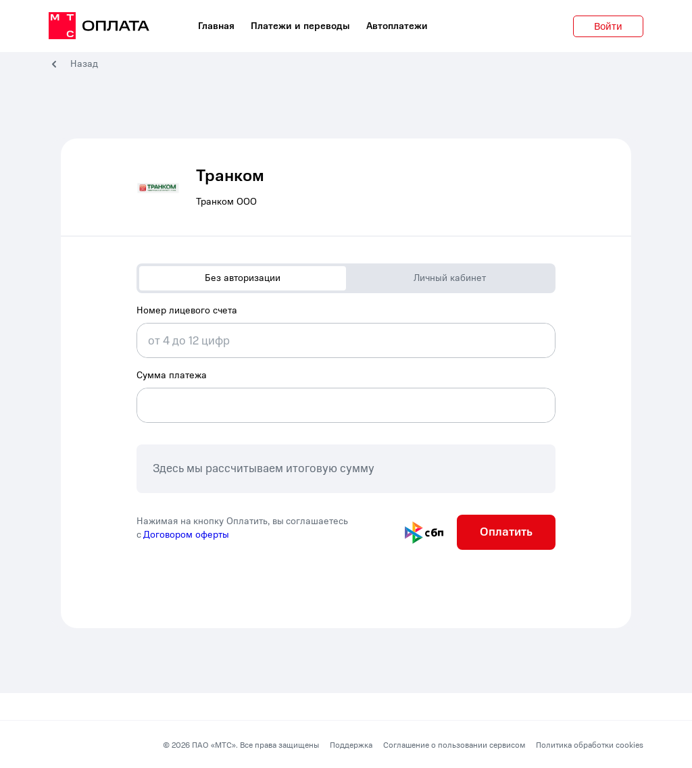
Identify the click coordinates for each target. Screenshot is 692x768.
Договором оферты (186, 534)
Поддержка (351, 745)
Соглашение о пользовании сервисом (454, 745)
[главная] (99, 26)
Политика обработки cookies (589, 745)
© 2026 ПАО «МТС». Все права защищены (241, 745)
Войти (608, 26)
